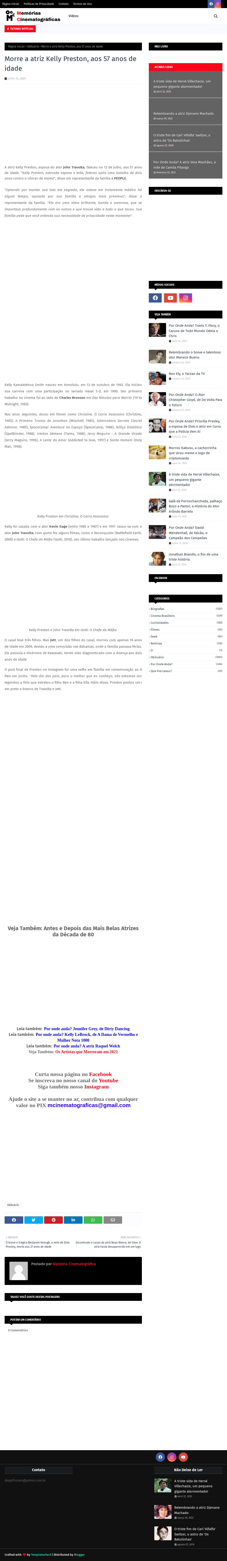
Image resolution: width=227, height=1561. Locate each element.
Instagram (96, 1087)
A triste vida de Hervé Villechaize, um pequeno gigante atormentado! (182, 84)
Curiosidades (186, 622)
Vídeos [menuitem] (73, 16)
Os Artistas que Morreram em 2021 (86, 1051)
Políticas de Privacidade (39, 4)
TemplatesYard (41, 1554)
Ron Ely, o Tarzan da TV (187, 374)
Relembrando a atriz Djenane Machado (183, 114)
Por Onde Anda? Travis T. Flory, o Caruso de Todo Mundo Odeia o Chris (194, 330)
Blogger (79, 1554)
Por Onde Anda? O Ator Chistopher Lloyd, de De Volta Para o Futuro (195, 400)
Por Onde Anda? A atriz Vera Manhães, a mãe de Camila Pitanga (184, 165)
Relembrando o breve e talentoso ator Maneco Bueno (195, 355)
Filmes (186, 629)
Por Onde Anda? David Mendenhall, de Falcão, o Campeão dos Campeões (188, 533)
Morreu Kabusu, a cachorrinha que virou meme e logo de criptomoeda (192, 453)
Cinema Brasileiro (186, 615)
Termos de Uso (82, 4)
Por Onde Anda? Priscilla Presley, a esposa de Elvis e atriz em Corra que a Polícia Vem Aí (195, 426)
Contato (64, 4)
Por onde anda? (186, 664)
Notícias (186, 643)
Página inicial (16, 46)
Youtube (108, 1080)
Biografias (186, 609)
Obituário (33, 46)
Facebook (100, 1074)
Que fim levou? (186, 671)
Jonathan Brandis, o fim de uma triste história (193, 557)
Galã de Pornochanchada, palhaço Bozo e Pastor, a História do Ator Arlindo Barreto (195, 506)
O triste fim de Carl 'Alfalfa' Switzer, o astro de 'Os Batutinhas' (181, 138)
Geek (186, 636)
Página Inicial (10, 4)
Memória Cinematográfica (74, 1264)
